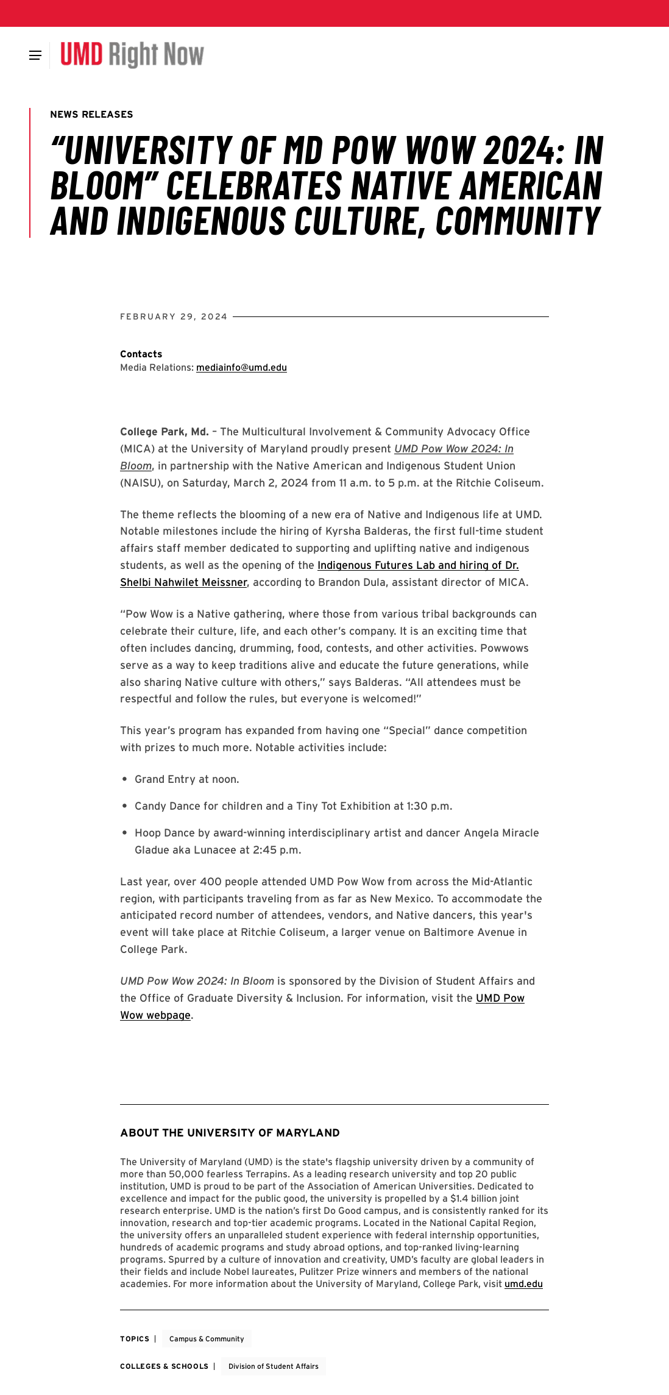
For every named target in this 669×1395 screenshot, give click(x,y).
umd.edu (523, 1284)
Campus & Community (206, 1338)
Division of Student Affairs (273, 1366)
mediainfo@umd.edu (241, 367)
